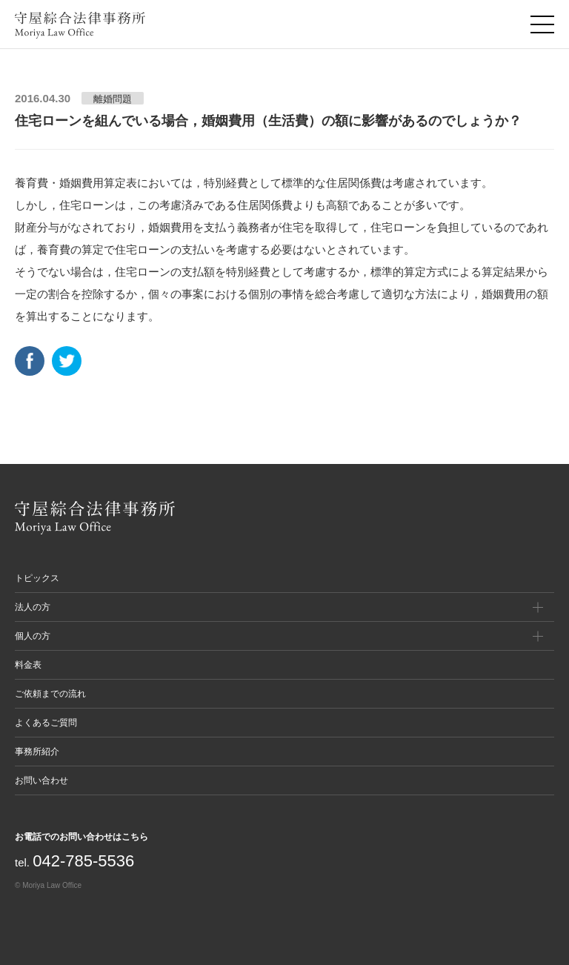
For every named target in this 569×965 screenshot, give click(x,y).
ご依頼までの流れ (50, 694)
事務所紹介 (37, 751)
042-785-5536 (83, 861)
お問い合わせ (41, 780)
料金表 (28, 665)
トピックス (37, 578)
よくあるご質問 (46, 722)
